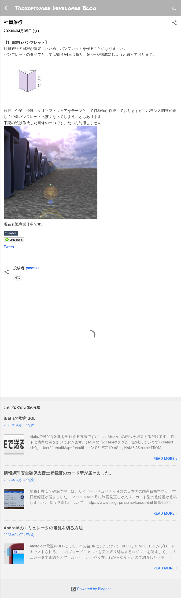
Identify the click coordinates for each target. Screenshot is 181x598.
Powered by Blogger (90, 589)
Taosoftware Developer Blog (55, 8)
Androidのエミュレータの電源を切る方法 (43, 527)
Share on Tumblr (11, 233)
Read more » (165, 458)
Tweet (9, 247)
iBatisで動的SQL (20, 418)
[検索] (174, 9)
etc (17, 277)
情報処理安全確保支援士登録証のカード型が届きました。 (58, 473)
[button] (174, 23)
